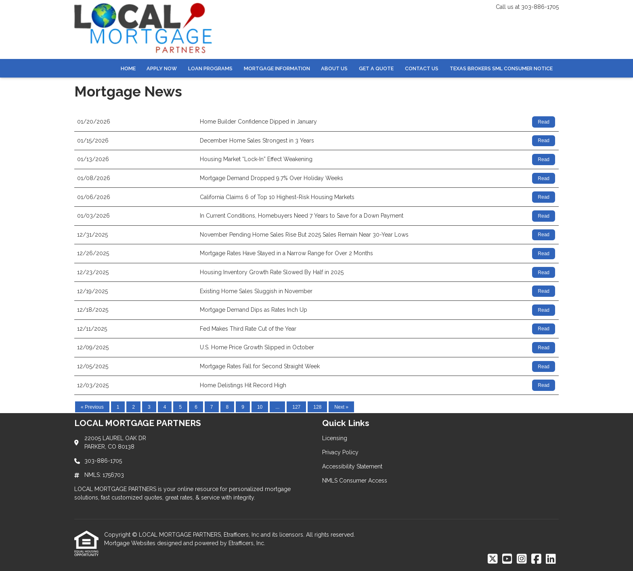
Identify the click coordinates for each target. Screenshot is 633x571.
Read (543, 122)
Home (128, 68)
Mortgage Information (277, 68)
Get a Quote (376, 68)
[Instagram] (522, 559)
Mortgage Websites (130, 543)
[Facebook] (536, 559)
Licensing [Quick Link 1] (334, 438)
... (277, 407)
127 (296, 407)
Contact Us (421, 68)
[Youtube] (507, 559)
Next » (341, 407)
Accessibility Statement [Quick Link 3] (352, 466)
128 (317, 407)
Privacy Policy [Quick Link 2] (340, 452)
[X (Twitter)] (493, 559)
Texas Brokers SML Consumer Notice (501, 68)
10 (259, 407)
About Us (334, 68)
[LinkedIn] (551, 559)
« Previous (92, 407)
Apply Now (162, 68)
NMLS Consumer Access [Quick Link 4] (354, 480)
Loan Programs (210, 68)
